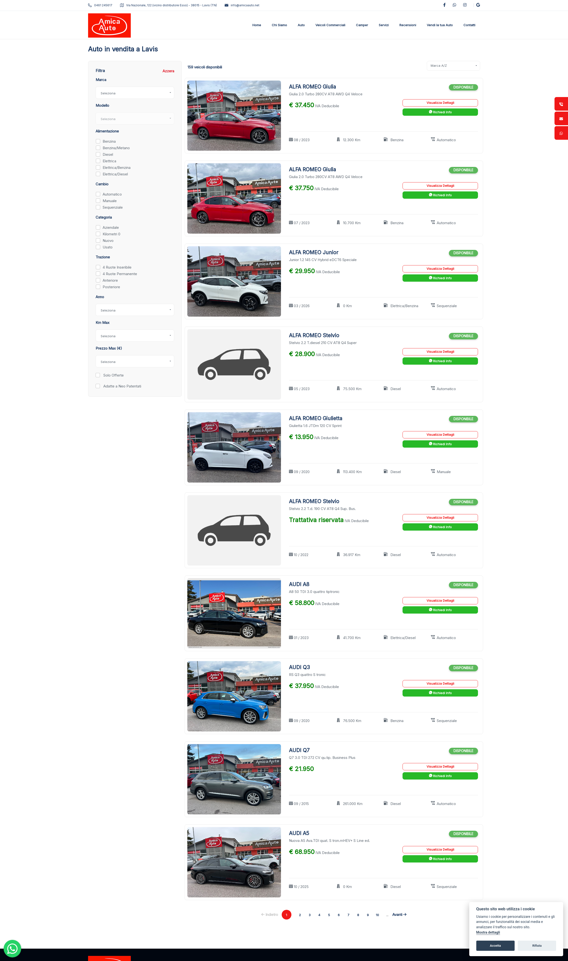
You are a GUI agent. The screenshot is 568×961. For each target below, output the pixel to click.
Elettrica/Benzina (117, 167)
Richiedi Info (440, 112)
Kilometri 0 (111, 234)
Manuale (110, 200)
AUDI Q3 (299, 667)
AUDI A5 (299, 833)
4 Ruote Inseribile (117, 267)
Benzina (109, 141)
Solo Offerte (113, 375)
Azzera (168, 71)
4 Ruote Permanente (120, 273)
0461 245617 (100, 5)
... (387, 915)
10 (377, 915)
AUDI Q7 (299, 750)
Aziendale (111, 227)
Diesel (108, 154)
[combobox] (135, 93)
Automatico (112, 194)
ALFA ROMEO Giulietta (315, 418)
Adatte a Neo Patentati (121, 386)
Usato (108, 247)
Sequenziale (113, 207)
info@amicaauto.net (242, 5)
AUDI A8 (299, 584)
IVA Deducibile (327, 106)
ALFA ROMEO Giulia (312, 87)
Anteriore (110, 280)
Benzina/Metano (116, 148)
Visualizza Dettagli (440, 103)
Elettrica (109, 161)
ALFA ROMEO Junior (313, 252)
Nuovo (108, 240)
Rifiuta (537, 945)
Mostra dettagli (488, 932)
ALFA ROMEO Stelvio (314, 335)
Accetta (495, 945)
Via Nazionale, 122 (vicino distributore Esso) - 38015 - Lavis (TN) (168, 5)
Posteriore (111, 287)
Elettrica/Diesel (115, 174)
